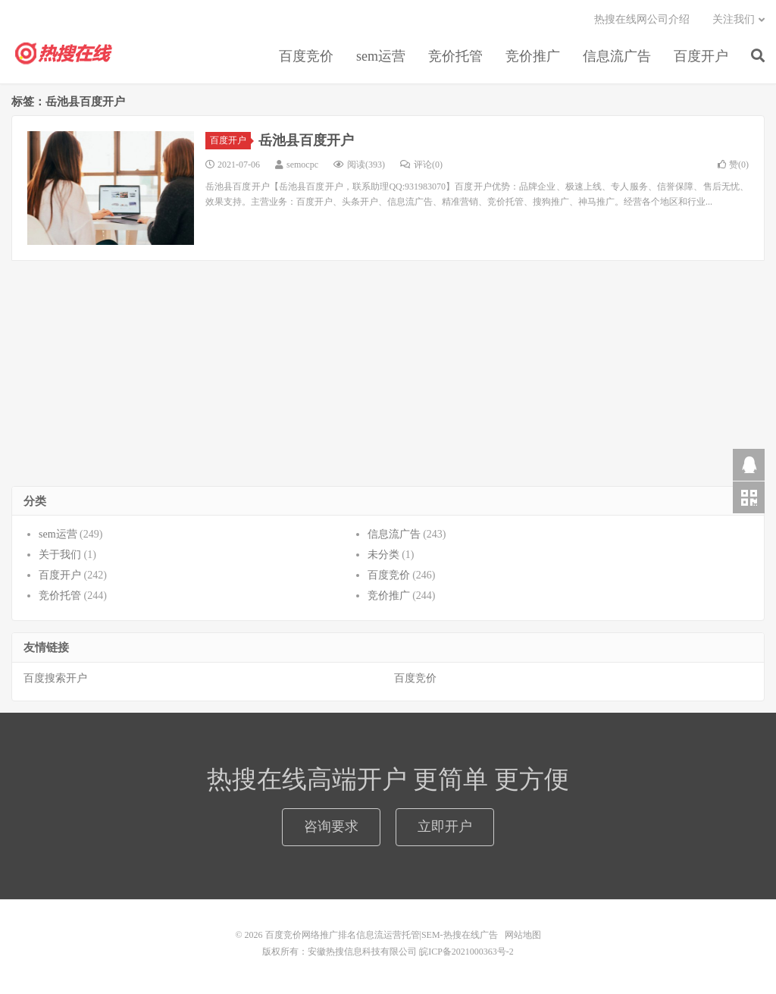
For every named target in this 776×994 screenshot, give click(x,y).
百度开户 (701, 56)
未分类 (383, 554)
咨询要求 (331, 826)
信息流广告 (617, 56)
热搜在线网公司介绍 (642, 19)
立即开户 (445, 826)
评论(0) (421, 164)
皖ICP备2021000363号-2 (466, 951)
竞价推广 (532, 56)
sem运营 (380, 56)
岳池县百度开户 (306, 140)
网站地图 (523, 935)
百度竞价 (306, 56)
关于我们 (60, 554)
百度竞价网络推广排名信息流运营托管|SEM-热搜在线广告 (64, 54)
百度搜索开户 (55, 678)
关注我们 (733, 19)
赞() (733, 164)
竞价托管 (455, 56)
